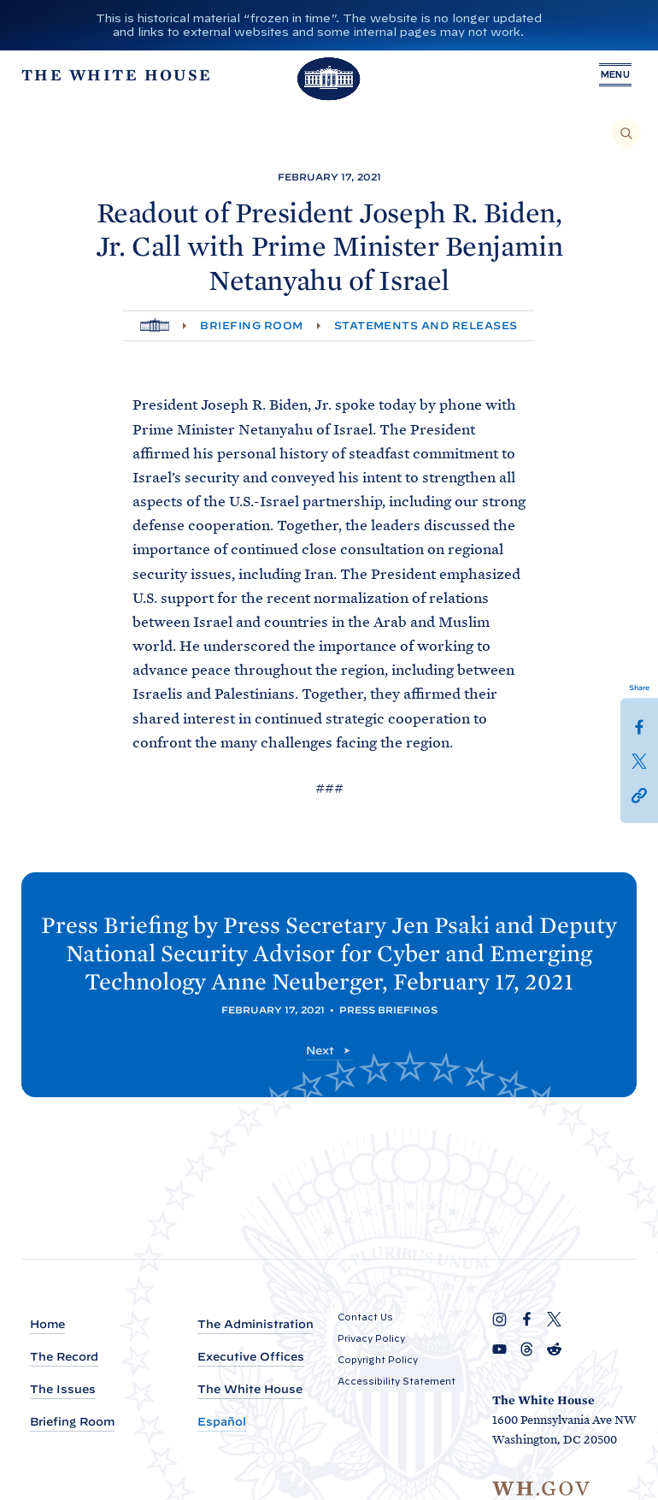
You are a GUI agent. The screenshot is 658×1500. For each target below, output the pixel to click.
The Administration (255, 1324)
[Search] (626, 133)
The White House (250, 1390)
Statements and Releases (426, 325)
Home (47, 1324)
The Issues (63, 1390)
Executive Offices (250, 1357)
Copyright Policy (378, 1360)
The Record (64, 1357)
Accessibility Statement (396, 1381)
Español (221, 1422)
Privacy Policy (371, 1338)
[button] (639, 794)
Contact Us (365, 1317)
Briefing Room (251, 325)
